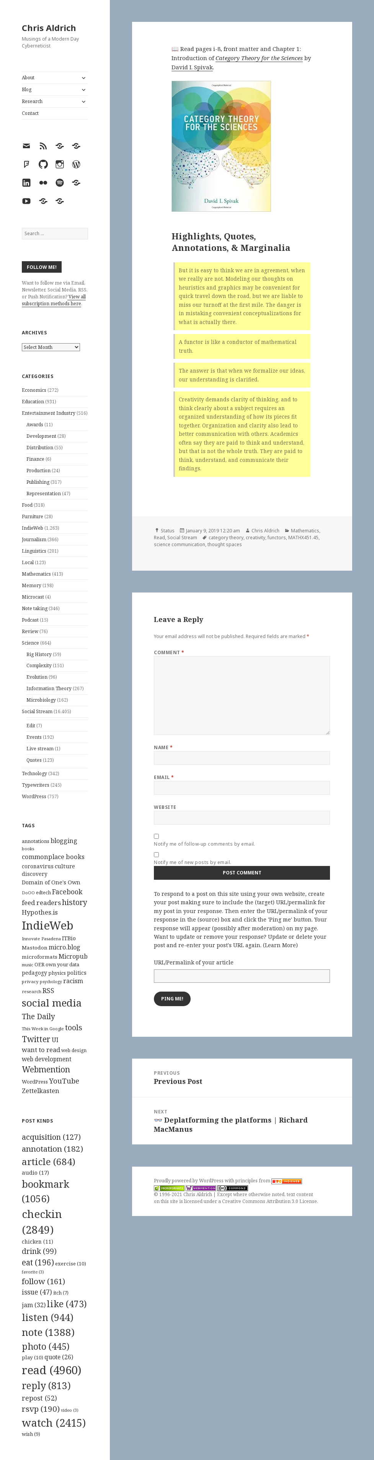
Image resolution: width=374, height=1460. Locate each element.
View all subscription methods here (54, 300)
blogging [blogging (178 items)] (64, 840)
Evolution (36, 677)
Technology (34, 773)
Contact (30, 113)
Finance (35, 459)
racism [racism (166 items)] (73, 981)
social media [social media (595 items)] (52, 1003)
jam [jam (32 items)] (34, 1305)
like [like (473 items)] (67, 1304)
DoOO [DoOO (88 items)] (28, 892)
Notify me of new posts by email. (192, 862)
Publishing (37, 482)
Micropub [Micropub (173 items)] (73, 956)
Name (163, 747)
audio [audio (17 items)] (35, 1172)
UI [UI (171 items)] (55, 1040)
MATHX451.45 (303, 537)
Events (34, 737)
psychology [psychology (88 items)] (51, 981)
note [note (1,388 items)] (48, 1332)
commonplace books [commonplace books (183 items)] (53, 856)
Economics (34, 390)
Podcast (30, 620)
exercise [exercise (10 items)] (70, 1263)
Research (32, 101)
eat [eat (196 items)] (38, 1262)
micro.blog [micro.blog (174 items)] (64, 947)
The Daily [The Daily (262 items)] (38, 1016)
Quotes (34, 760)
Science (30, 643)
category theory (226, 537)
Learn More (280, 945)
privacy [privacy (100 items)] (30, 981)
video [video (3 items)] (69, 1410)
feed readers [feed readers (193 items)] (41, 902)
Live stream (40, 748)
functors (277, 537)
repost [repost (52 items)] (39, 1398)
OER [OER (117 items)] (39, 964)
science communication (179, 544)
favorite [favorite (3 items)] (33, 1272)
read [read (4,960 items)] (52, 1370)
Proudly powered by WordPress (189, 1180)
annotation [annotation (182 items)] (52, 1148)
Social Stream (37, 711)
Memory (31, 585)
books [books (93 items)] (28, 848)
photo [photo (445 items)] (46, 1346)
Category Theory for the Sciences (259, 58)
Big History (39, 654)
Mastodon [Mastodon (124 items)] (34, 947)
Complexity (39, 665)
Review (30, 631)
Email (164, 777)
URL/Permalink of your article (194, 962)
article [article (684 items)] (48, 1161)
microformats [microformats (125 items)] (39, 956)
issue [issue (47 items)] (37, 1292)
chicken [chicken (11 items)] (37, 1241)
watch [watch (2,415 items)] (54, 1423)
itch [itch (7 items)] (61, 1293)
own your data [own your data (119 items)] (62, 964)
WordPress (34, 796)
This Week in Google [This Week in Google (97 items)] (43, 1028)
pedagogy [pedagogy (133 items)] (34, 972)
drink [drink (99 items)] (39, 1251)
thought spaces (224, 544)
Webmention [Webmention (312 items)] (46, 1069)
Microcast (33, 597)
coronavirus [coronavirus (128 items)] (38, 866)
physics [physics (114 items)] (57, 972)
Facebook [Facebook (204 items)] (67, 891)
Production (38, 470)
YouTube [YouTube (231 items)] (64, 1080)
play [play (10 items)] (32, 1357)
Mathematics (36, 574)
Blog (26, 89)
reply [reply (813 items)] (46, 1385)
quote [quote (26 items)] (58, 1357)
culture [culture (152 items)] (65, 866)
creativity (255, 537)
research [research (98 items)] (31, 991)
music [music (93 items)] (27, 964)
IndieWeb (32, 528)
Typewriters (35, 785)
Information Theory (49, 688)
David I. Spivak (192, 67)
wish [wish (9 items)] (31, 1434)
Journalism (34, 539)
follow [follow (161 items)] (43, 1281)
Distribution (39, 447)
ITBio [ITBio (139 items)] (69, 938)
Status (168, 530)
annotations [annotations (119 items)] (35, 841)
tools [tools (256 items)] (73, 1027)
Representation (43, 493)
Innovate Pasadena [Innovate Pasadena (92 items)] (41, 938)
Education (33, 401)
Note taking (34, 608)
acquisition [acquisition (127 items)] (51, 1137)
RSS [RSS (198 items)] (48, 990)
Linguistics (34, 551)
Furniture (32, 516)
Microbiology (41, 700)
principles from (268, 1180)
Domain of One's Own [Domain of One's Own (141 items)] (51, 882)
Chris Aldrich (49, 27)
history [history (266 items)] (74, 902)
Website (165, 807)
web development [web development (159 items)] (47, 1059)
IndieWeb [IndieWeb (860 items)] (47, 925)
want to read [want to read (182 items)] (41, 1049)
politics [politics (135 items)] (77, 972)
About (28, 77)
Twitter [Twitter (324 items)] (36, 1038)
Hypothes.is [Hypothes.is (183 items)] (40, 912)
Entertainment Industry (48, 413)
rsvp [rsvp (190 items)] (41, 1408)
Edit (30, 725)
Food (27, 505)
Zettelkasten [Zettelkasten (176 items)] (40, 1091)
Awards (34, 424)
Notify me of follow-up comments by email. (204, 844)
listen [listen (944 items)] (47, 1317)
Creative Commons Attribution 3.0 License (269, 1201)
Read (159, 537)
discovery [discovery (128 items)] (34, 873)
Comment (169, 652)
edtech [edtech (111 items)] (43, 892)
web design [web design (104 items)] (74, 1050)
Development (41, 436)
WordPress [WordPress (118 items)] (35, 1081)
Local (28, 562)
